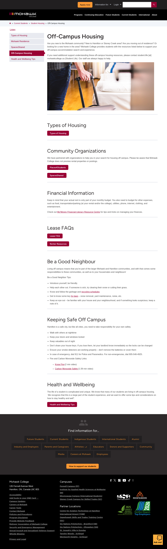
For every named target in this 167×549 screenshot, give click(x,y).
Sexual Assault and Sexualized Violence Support (31, 530)
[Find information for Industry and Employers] (26, 446)
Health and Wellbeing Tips (23, 59)
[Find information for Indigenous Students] (85, 439)
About (154, 15)
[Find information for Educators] (98, 446)
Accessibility (15, 495)
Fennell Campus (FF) (69, 486)
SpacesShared (18, 47)
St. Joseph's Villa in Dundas (73, 530)
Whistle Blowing (17, 534)
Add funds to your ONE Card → (23, 498)
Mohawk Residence (20, 41)
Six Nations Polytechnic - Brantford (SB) (78, 524)
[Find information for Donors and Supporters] (121, 446)
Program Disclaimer (18, 517)
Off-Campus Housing (21, 53)
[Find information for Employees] (102, 454)
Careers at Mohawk (18, 504)
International (144, 15)
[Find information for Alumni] (135, 439)
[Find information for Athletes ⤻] (81, 446)
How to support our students (82, 466)
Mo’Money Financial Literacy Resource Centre (78, 212)
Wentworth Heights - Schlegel (73, 537)
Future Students (113, 15)
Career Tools (15, 508)
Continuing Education (94, 15)
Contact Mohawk (17, 511)
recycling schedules (90, 292)
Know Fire (59, 364)
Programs (78, 15)
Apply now (85, 5)
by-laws (74, 296)
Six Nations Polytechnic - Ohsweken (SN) (79, 527)
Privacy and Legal (17, 539)
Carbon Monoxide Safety (66, 369)
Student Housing (37, 23)
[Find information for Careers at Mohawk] (80, 454)
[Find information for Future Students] (35, 439)
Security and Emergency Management (27, 527)
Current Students (129, 15)
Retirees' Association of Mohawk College (28, 524)
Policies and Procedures (20, 514)
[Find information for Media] (61, 454)
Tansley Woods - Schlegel (72, 533)
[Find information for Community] (146, 446)
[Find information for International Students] (113, 439)
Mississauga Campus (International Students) (81, 496)
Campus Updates (17, 501)
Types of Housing (19, 35)
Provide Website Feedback (21, 521)
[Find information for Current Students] (59, 439)
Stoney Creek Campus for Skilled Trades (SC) (81, 499)
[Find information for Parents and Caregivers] (56, 446)
